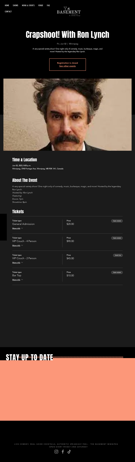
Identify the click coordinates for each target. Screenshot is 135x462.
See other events (67, 66)
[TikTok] (69, 451)
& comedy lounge (74, 15)
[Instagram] (56, 451)
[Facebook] (62, 451)
